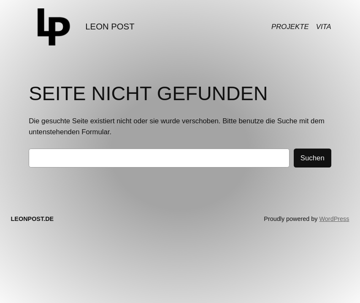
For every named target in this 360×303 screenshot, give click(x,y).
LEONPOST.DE (32, 218)
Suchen (312, 158)
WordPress (334, 218)
